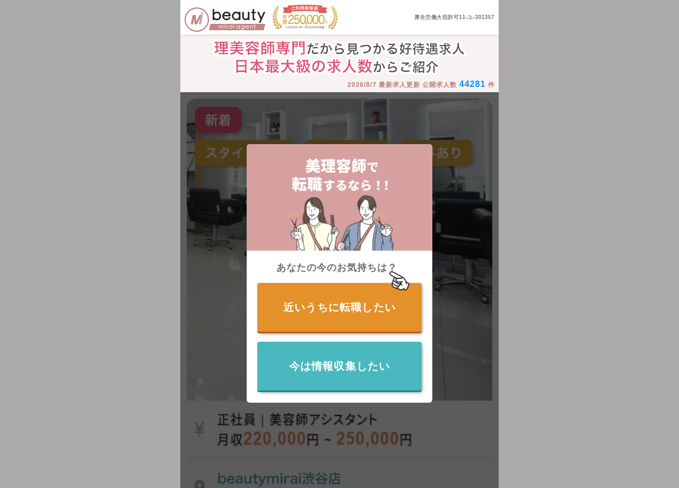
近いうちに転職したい (339, 307)
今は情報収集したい (339, 366)
